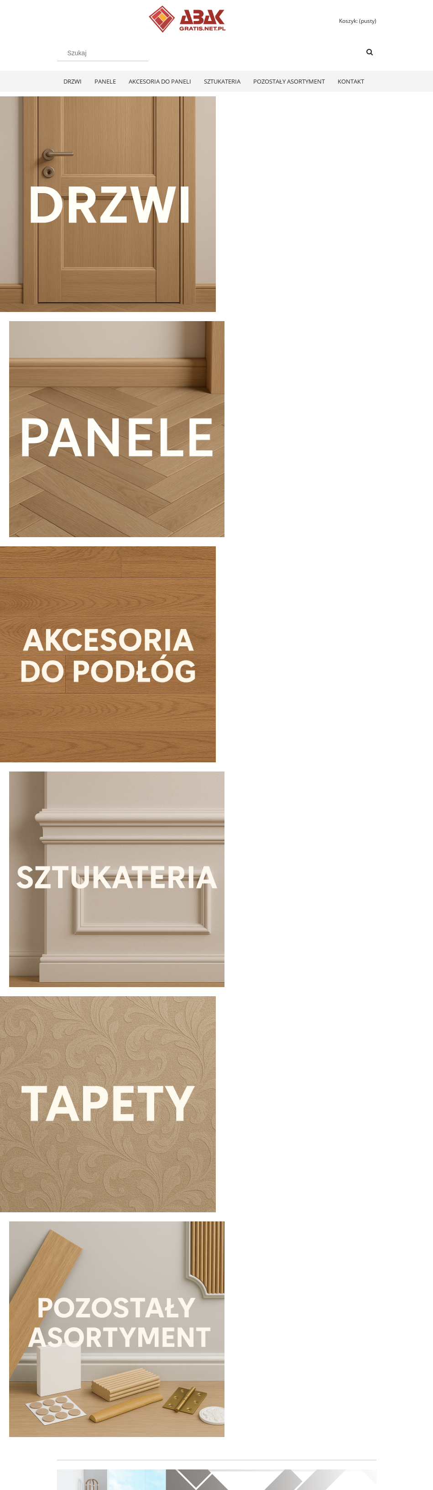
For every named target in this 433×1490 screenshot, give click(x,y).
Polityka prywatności (274, 1385)
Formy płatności (205, 1394)
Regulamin (70, 1385)
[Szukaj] (369, 52)
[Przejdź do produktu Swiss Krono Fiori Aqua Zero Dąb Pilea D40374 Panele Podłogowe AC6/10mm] (108, 1162)
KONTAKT (325, 1385)
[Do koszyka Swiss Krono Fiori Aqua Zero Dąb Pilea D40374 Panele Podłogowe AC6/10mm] (108, 1281)
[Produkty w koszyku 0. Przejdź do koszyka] (353, 21)
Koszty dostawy (204, 1406)
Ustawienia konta (143, 1396)
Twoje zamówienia (144, 1385)
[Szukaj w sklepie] (103, 53)
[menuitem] (72, 81)
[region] (216, 844)
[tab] (199, 898)
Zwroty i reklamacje (82, 1396)
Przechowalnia (139, 1408)
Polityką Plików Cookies (214, 1472)
